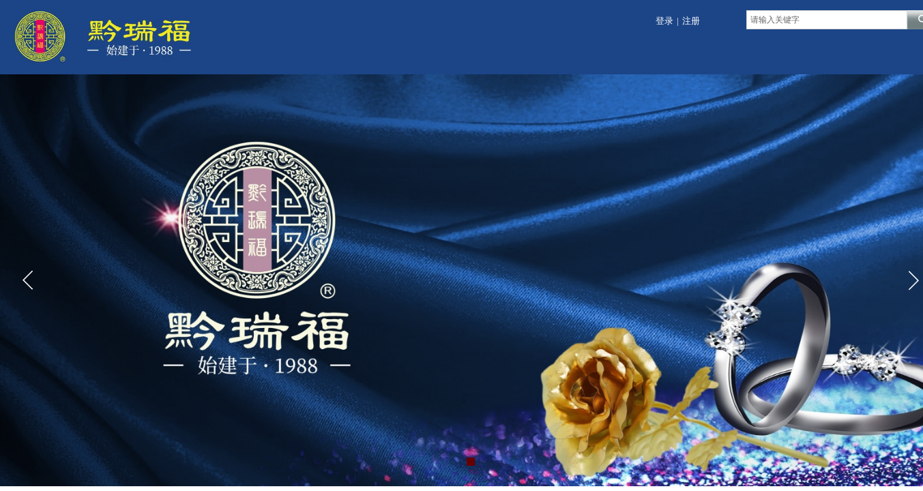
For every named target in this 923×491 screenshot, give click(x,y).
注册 (691, 21)
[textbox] (826, 19)
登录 (664, 21)
